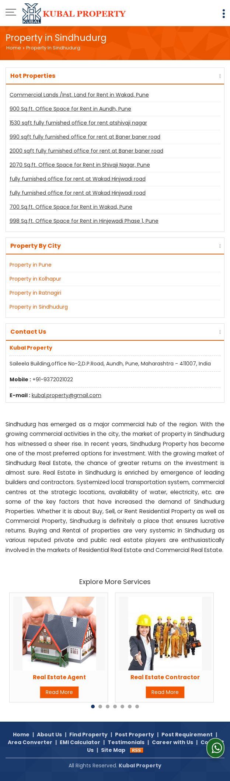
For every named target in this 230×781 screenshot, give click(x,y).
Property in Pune (31, 264)
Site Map (113, 750)
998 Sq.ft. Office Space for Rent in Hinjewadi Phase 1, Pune (84, 221)
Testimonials (126, 742)
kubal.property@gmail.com (66, 395)
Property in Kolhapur (35, 278)
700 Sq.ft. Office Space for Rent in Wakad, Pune (71, 207)
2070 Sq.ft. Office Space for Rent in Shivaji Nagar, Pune (80, 165)
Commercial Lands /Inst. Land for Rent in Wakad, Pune (79, 94)
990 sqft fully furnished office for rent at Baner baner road (85, 136)
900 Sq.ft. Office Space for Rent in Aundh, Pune (70, 108)
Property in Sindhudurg (39, 306)
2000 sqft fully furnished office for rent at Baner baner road (86, 151)
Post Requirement (187, 734)
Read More (59, 692)
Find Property (88, 734)
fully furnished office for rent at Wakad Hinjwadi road (78, 179)
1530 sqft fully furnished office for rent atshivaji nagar (78, 122)
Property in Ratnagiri (35, 292)
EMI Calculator (80, 742)
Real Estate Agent (59, 677)
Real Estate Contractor (165, 677)
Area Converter (30, 742)
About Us (49, 734)
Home (13, 48)
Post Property (134, 734)
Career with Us (172, 742)
